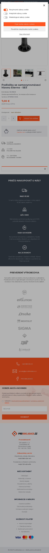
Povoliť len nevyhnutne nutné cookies (24, 29)
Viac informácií (24, 34)
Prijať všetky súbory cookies (24, 24)
